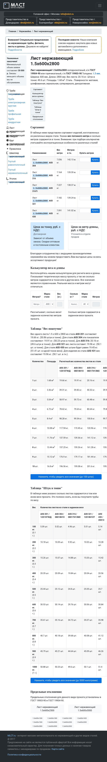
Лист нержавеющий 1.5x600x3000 (84, 709)
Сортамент (37, 89)
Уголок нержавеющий (17, 178)
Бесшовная (14, 94)
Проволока (15, 149)
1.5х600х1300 (52, 718)
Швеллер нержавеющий (17, 153)
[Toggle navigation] (100, 5)
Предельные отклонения (37, 118)
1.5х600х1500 (37, 722)
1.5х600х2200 (67, 722)
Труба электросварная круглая (16, 102)
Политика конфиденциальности (24, 754)
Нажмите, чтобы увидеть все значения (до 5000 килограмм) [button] (66, 680)
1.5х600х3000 (52, 726)
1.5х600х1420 (82, 718)
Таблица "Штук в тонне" (37, 109)
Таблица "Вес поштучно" (37, 101)
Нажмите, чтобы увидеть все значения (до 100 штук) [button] (66, 476)
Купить (95, 160)
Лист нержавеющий (17, 128)
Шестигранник (17, 144)
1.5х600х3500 (67, 726)
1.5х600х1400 (67, 718)
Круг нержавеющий (17, 140)
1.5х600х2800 (37, 726)
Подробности (15, 50)
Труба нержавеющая (17, 90)
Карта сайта (58, 749)
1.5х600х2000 (52, 722)
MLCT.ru (12, 735)
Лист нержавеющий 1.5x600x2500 (47, 709)
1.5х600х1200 (37, 718)
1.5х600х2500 (82, 722)
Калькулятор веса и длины (37, 94)
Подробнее (78, 50)
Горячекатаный (16, 156)
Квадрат (13, 136)
